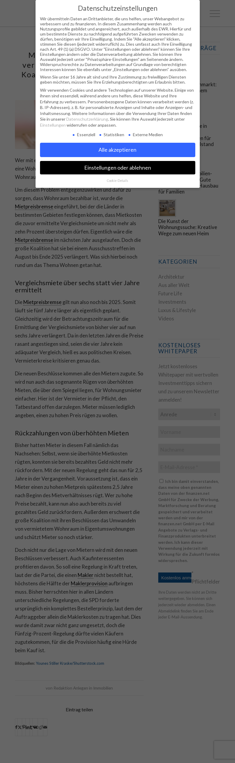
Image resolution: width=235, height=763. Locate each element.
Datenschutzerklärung (87, 119)
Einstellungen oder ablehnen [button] (117, 168)
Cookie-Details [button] (117, 180)
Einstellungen (53, 125)
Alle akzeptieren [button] (117, 150)
